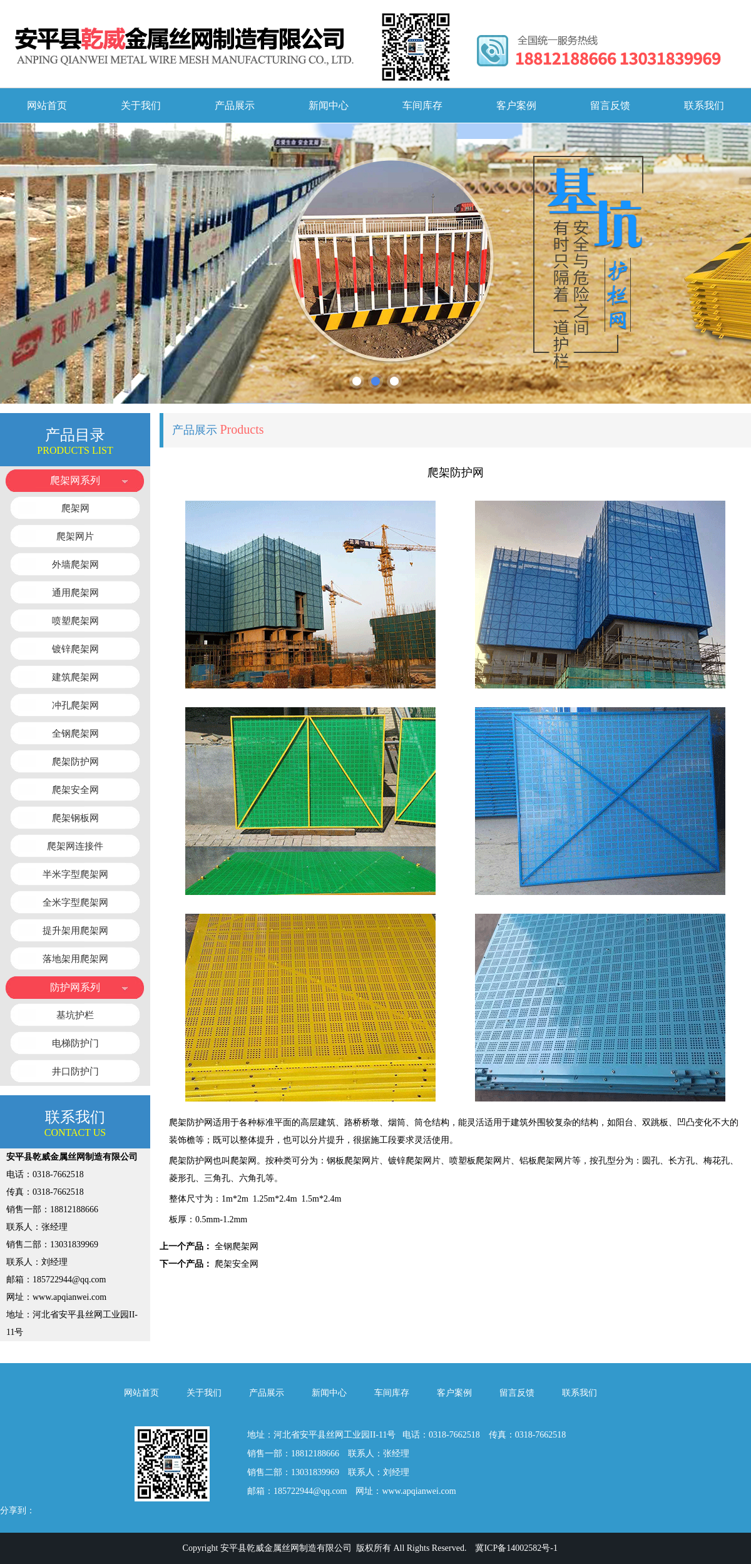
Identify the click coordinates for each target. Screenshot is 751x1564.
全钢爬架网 (75, 733)
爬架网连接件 (75, 846)
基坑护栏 (75, 1015)
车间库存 (422, 105)
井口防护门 (75, 1071)
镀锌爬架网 (75, 649)
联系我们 (704, 105)
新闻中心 (329, 105)
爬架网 (75, 508)
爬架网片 (75, 536)
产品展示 (235, 105)
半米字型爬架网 (75, 874)
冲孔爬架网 (75, 705)
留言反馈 (610, 105)
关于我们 (141, 105)
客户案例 (516, 105)
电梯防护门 (75, 1043)
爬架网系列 (75, 480)
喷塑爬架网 (75, 621)
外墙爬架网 (75, 565)
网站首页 (47, 105)
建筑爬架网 (75, 677)
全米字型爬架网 (75, 902)
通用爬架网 (75, 593)
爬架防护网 (75, 762)
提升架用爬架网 (75, 931)
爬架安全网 (75, 790)
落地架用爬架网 (75, 959)
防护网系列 (75, 987)
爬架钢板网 (75, 818)
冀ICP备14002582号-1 (516, 1548)
